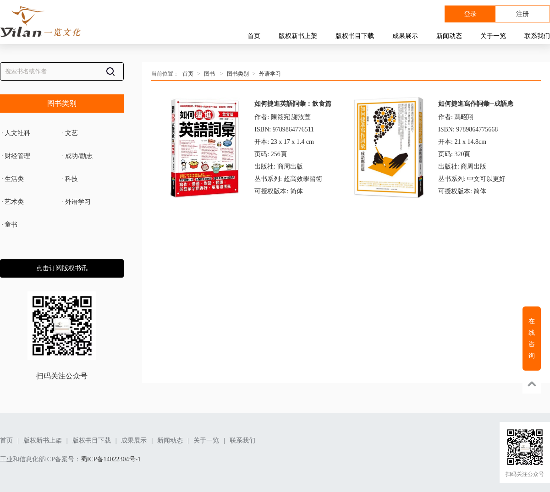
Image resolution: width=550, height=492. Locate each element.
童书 (8, 225)
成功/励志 (76, 156)
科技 (69, 179)
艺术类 (12, 202)
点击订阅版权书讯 (62, 268)
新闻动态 (449, 36)
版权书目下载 (355, 36)
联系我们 (537, 36)
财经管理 (15, 156)
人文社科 (15, 133)
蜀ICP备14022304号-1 (111, 459)
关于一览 (493, 36)
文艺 (69, 133)
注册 (522, 14)
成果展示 (405, 36)
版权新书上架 (298, 36)
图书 (209, 74)
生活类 (12, 179)
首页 (254, 36)
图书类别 (62, 103)
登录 (470, 14)
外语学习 (75, 202)
